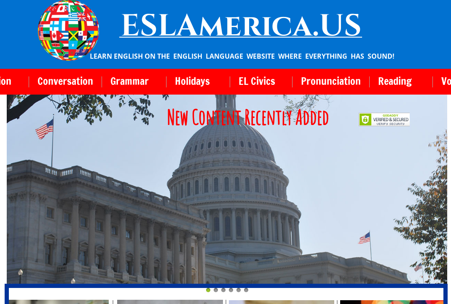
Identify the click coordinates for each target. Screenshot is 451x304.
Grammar (129, 81)
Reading (395, 81)
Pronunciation (331, 81)
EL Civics (257, 81)
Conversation (65, 81)
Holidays (192, 81)
